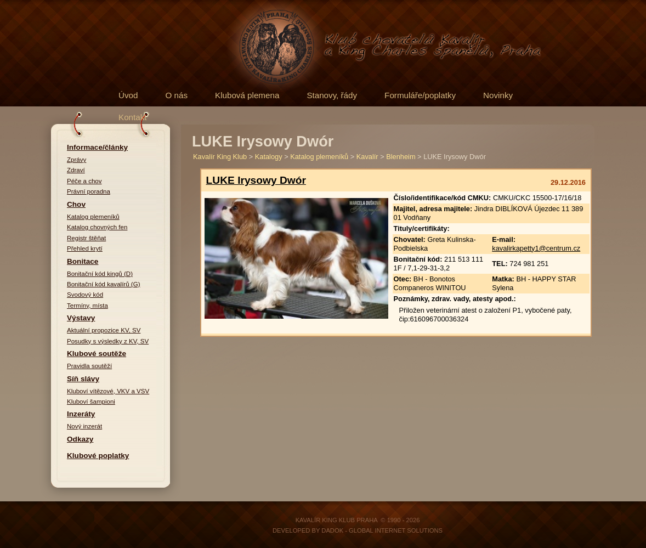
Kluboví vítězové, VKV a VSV (108, 391)
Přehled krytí (85, 248)
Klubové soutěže (96, 353)
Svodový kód (85, 294)
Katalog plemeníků (93, 216)
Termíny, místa (87, 305)
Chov (76, 204)
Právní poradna (88, 191)
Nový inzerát (84, 426)
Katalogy (268, 156)
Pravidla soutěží (89, 366)
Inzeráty (81, 414)
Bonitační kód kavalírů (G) (103, 284)
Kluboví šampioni (91, 401)
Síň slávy (83, 379)
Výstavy (81, 318)
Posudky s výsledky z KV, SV (108, 341)
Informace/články (97, 147)
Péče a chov (84, 181)
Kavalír (367, 156)
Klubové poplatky (98, 455)
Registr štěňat (86, 238)
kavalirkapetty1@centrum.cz (536, 248)
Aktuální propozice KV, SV (103, 330)
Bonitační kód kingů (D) (100, 273)
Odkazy (80, 439)
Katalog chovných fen (97, 227)
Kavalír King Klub (220, 156)
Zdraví (76, 170)
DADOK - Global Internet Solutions (382, 530)
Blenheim (400, 156)
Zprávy (76, 159)
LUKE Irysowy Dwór (256, 180)
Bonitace (82, 261)
